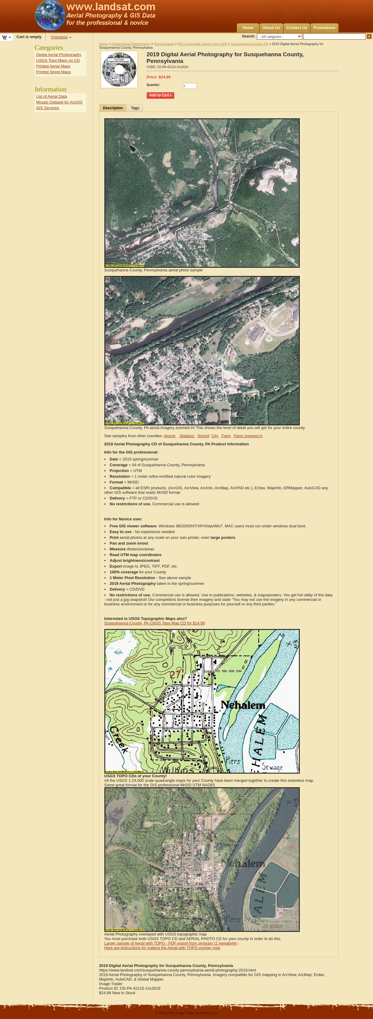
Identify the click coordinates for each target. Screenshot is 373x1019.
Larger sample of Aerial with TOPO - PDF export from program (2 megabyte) (170, 943)
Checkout (59, 37)
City (214, 436)
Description (113, 108)
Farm (226, 436)
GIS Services (47, 108)
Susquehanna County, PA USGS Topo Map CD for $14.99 (154, 623)
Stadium (186, 436)
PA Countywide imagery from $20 (202, 44)
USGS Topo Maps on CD (58, 60)
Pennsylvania (164, 44)
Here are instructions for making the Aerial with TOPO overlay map (162, 947)
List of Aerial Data (51, 96)
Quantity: (153, 85)
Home (248, 27)
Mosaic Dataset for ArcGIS (59, 102)
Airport (170, 436)
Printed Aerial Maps (53, 66)
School (203, 436)
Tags (135, 108)
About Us (271, 27)
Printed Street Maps (53, 72)
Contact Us (296, 27)
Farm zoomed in (248, 436)
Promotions (324, 27)
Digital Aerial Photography (131, 44)
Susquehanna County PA (249, 44)
